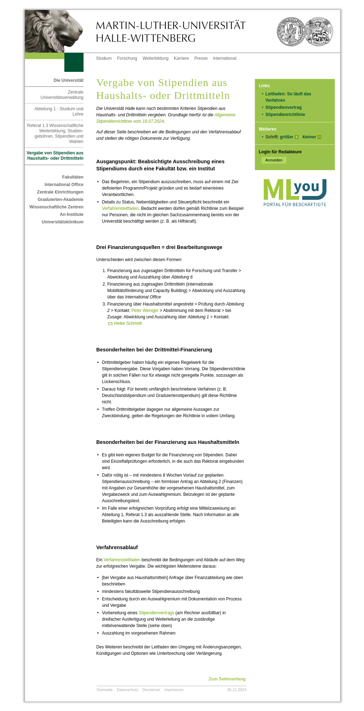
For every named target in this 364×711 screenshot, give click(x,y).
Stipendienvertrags (156, 612)
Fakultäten (73, 177)
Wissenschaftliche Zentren (57, 207)
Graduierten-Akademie (61, 199)
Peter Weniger (145, 310)
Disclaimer (151, 690)
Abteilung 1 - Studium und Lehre (59, 111)
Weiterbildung (155, 58)
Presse (201, 58)
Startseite (105, 690)
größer (286, 136)
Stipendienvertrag (284, 107)
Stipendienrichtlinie (285, 114)
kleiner (309, 136)
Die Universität (69, 80)
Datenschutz (127, 690)
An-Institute (72, 214)
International (224, 58)
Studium (104, 58)
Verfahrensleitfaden (120, 208)
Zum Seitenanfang (227, 678)
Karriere (181, 58)
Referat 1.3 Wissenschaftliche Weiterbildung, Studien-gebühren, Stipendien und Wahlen (55, 133)
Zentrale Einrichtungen (60, 192)
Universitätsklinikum (62, 221)
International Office (63, 184)
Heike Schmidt (127, 323)
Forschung (127, 58)
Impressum (174, 690)
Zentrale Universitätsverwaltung (62, 95)
